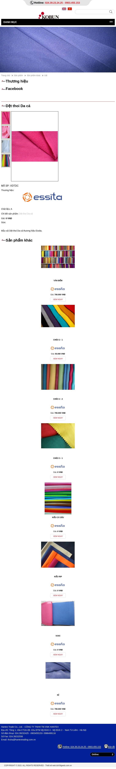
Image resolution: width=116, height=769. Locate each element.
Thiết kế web (50, 765)
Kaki (58, 636)
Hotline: (39, 2)
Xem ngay (58, 299)
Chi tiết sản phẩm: (10, 213)
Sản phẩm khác (34, 75)
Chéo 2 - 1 (58, 340)
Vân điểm (58, 281)
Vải (45, 75)
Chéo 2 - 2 (58, 399)
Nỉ (58, 695)
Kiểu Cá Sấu (58, 517)
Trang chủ (5, 75)
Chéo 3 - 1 (58, 458)
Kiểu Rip (58, 577)
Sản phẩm (18, 75)
